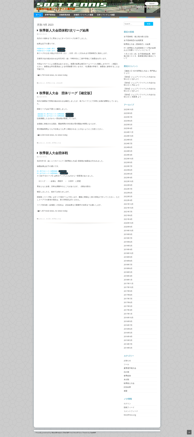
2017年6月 (128, 302)
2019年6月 (128, 242)
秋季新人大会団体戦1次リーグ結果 (64, 30)
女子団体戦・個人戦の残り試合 (136, 36)
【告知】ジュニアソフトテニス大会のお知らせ (140, 78)
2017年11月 (128, 283)
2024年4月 (128, 155)
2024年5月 (128, 151)
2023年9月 (128, 162)
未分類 (48, 143)
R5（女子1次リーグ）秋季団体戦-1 (48, 173)
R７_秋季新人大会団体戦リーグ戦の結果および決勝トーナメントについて (140, 49)
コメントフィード (131, 411)
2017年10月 (128, 287)
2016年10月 (128, 317)
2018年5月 (128, 272)
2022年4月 (128, 200)
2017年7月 (128, 298)
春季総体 (127, 375)
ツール (126, 364)
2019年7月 (128, 238)
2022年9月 (128, 185)
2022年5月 (128, 196)
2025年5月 (128, 124)
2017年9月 (128, 291)
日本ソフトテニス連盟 (106, 14)
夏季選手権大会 (130, 368)
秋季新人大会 (50, 83)
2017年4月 (128, 310)
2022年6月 (128, 192)
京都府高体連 (64, 14)
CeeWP (93, 432)
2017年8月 (128, 295)
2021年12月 (128, 204)
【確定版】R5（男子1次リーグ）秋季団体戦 (50, 114)
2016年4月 (128, 336)
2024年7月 (128, 143)
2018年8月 (128, 261)
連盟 (125, 391)
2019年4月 (128, 249)
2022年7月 (128, 189)
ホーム (38, 14)
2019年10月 (128, 230)
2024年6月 (128, 147)
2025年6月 (128, 121)
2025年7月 (128, 117)
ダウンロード (61, 48)
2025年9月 (128, 113)
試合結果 (59, 83)
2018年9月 (128, 257)
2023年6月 (128, 170)
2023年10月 (128, 158)
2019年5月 (128, 245)
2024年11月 (128, 132)
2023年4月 (128, 177)
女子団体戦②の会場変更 (133, 40)
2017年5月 (128, 306)
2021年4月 (128, 219)
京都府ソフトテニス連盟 (83, 14)
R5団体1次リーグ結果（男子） (46, 48)
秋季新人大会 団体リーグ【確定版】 (66, 93)
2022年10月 (128, 181)
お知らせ (42, 83)
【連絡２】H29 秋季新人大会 (135, 71)
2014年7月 (128, 344)
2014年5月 (128, 348)
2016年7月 (128, 325)
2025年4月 (128, 128)
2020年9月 (128, 226)
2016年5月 (128, 332)
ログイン (127, 403)
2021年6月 (128, 215)
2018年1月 (128, 279)
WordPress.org (130, 415)
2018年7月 (128, 264)
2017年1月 (128, 314)
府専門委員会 (50, 14)
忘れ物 (126, 372)
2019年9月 (128, 234)
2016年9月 (128, 321)
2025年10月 (128, 109)
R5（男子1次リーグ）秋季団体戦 (47, 171)
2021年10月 (128, 208)
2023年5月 (128, 174)
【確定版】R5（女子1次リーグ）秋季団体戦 (50, 116)
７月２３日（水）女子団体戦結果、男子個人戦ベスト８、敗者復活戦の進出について (140, 56)
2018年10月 (128, 253)
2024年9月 (128, 139)
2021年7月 (128, 211)
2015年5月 (128, 340)
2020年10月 (128, 223)
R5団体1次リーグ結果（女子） (46, 51)
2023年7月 (128, 166)
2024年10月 (128, 136)
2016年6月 (128, 329)
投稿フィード (129, 407)
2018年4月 (128, 276)
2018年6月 (128, 268)
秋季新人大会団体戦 (53, 153)
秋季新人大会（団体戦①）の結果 (137, 44)
